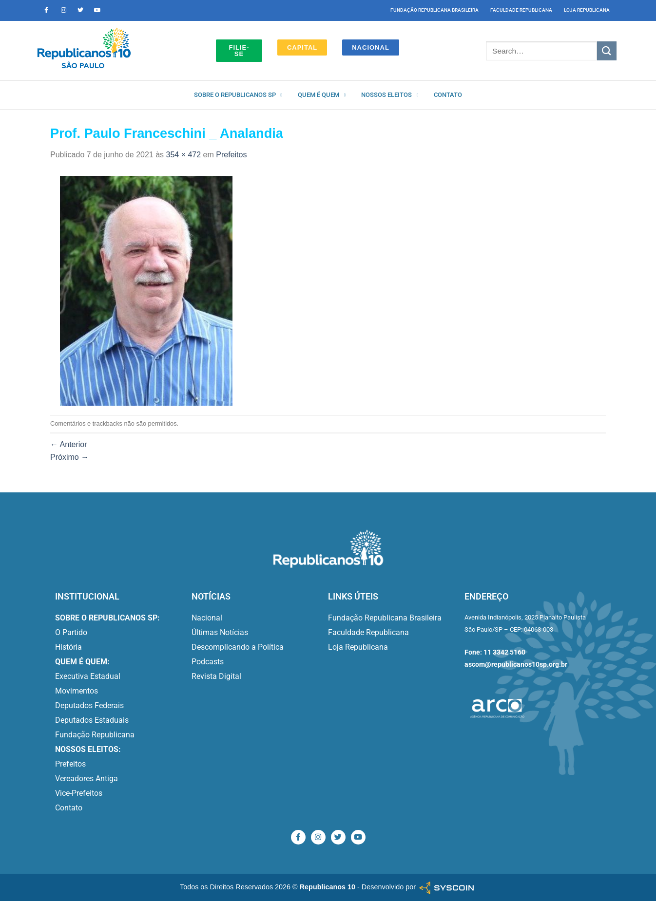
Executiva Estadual (87, 676)
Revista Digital (216, 676)
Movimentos (76, 690)
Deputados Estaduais (92, 720)
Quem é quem (322, 95)
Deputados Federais (89, 705)
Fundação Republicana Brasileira (434, 10)
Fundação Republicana (95, 734)
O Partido (71, 632)
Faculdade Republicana (521, 10)
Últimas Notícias (220, 632)
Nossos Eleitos (389, 95)
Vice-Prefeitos (78, 793)
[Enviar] (607, 50)
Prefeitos (231, 154)
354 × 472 (183, 154)
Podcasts (208, 661)
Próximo (69, 457)
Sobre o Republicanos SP (238, 95)
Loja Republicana (587, 10)
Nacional (207, 617)
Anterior (68, 444)
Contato (448, 94)
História (68, 647)
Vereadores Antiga (86, 778)
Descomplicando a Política (238, 647)
